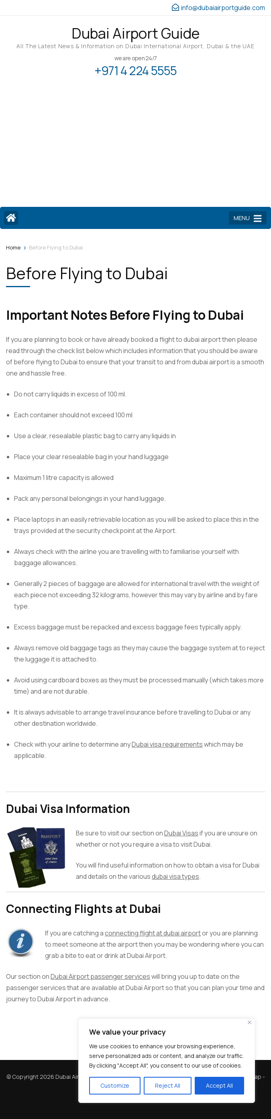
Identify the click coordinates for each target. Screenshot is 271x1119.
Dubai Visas (181, 833)
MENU (247, 218)
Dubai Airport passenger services (100, 976)
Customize (114, 1085)
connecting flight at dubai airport (153, 933)
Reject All (167, 1085)
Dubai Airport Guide (135, 33)
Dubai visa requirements (167, 744)
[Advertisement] (135, 146)
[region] (166, 1061)
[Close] (249, 1022)
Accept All (219, 1085)
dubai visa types (175, 876)
